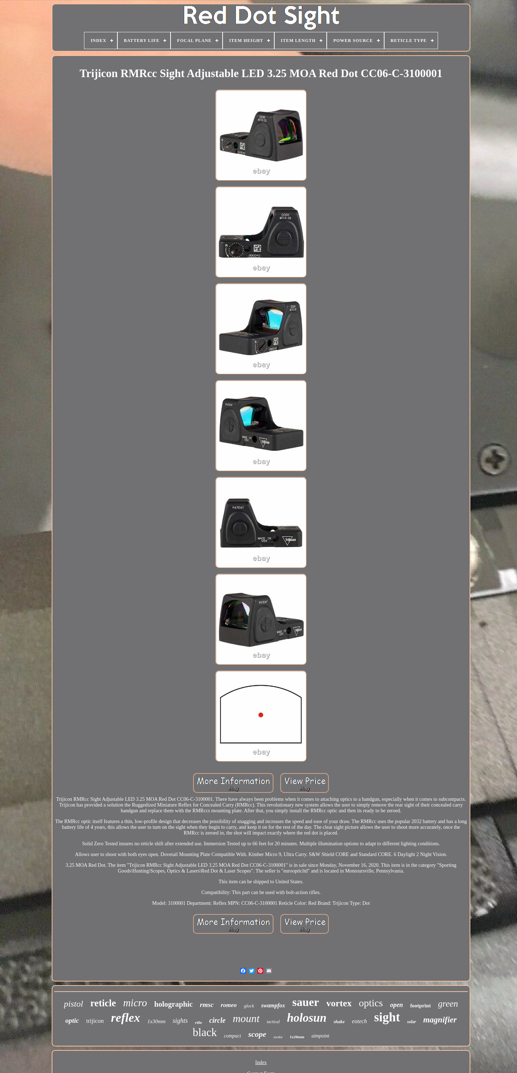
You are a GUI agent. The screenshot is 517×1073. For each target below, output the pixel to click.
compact (232, 1036)
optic (72, 1020)
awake (278, 1037)
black (205, 1032)
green (448, 1003)
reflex (125, 1017)
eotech (359, 1021)
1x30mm (156, 1021)
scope (257, 1034)
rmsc (207, 1004)
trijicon (95, 1020)
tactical (273, 1021)
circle (217, 1020)
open (396, 1004)
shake (339, 1021)
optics (371, 1002)
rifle (198, 1022)
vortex (339, 1003)
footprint (420, 1005)
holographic (173, 1004)
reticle (103, 1003)
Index (261, 1062)
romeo (229, 1005)
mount (246, 1018)
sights (180, 1020)
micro (135, 1002)
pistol (73, 1003)
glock (249, 1005)
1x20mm (297, 1037)
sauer (305, 1002)
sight (387, 1017)
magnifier (440, 1019)
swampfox (273, 1005)
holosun (306, 1017)
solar (411, 1021)
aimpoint (320, 1036)
